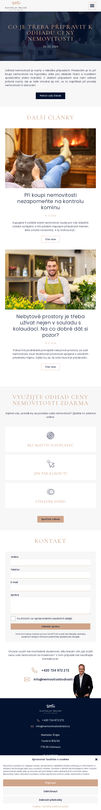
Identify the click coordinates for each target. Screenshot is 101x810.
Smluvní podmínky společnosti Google (59, 636)
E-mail (14, 582)
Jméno (15, 556)
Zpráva (15, 594)
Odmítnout (50, 791)
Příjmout (50, 782)
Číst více (50, 239)
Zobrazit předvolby (50, 799)
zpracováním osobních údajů (53, 618)
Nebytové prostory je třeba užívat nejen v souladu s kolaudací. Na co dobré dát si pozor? (50, 325)
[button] (96, 759)
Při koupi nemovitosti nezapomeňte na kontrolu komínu (50, 201)
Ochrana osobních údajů (55, 806)
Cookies (37, 806)
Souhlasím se (44, 618)
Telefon (15, 569)
